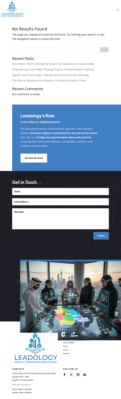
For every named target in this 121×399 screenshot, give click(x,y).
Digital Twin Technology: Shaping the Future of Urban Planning (50, 75)
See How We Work (34, 158)
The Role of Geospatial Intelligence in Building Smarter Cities (49, 80)
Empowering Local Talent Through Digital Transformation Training (53, 69)
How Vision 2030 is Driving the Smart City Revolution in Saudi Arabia (53, 63)
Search (104, 49)
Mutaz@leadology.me (21, 384)
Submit (101, 235)
